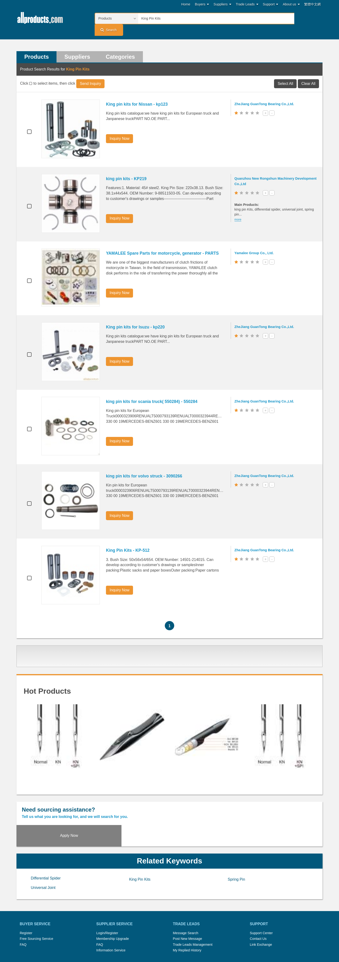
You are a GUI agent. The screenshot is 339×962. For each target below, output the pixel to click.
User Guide (215, 945)
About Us (234, 939)
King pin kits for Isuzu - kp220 (136, 316)
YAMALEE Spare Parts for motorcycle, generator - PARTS (163, 242)
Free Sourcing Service (36, 906)
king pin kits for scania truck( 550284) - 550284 (152, 391)
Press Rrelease (167, 939)
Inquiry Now (120, 128)
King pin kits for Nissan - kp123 (138, 93)
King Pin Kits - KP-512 (128, 539)
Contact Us (258, 906)
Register (26, 901)
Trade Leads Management (192, 912)
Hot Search (119, 939)
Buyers (202, 4)
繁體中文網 (312, 4)
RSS (219, 939)
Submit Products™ (197, 939)
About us (291, 4)
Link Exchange (261, 912)
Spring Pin (236, 847)
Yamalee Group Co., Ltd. (254, 242)
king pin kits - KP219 (127, 168)
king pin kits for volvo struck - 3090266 (145, 465)
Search (307, 18)
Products (36, 46)
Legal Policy (151, 945)
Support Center (261, 901)
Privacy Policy (175, 945)
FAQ (23, 912)
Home (185, 4)
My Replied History (187, 918)
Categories (121, 46)
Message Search (185, 901)
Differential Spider (46, 846)
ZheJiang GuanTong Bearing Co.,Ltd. (265, 93)
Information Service (110, 918)
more (238, 209)
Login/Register (107, 901)
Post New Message (187, 906)
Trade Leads (247, 4)
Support (270, 4)
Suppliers (222, 4)
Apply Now (284, 803)
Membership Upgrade (112, 906)
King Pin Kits (139, 847)
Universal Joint (43, 856)
